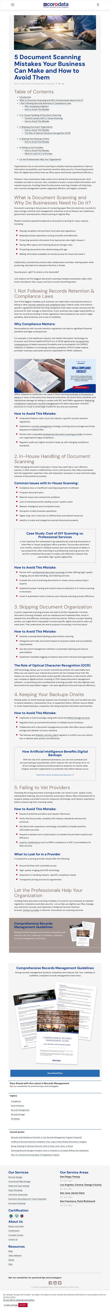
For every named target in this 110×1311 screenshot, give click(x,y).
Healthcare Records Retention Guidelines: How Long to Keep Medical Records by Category (49, 1142)
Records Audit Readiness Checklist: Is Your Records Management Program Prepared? (46, 1137)
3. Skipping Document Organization (36, 127)
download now (55, 1073)
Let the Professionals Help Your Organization (40, 159)
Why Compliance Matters (37, 106)
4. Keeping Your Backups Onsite (34, 138)
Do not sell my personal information (18, 1300)
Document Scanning (16, 1203)
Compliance (16, 1101)
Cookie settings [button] (11, 1305)
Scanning (50, 84)
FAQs (10, 1264)
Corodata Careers (15, 1235)
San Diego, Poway (70, 1176)
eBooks (11, 1260)
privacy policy (9, 1297)
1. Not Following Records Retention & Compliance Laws (45, 103)
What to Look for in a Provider (38, 153)
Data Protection (17, 1105)
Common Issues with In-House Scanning (44, 118)
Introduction (25, 97)
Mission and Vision (16, 1226)
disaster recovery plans (47, 735)
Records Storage (18, 1114)
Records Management (36, 84)
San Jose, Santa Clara (72, 1193)
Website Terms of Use (70, 1287)
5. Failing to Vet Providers (31, 147)
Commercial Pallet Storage (19, 1181)
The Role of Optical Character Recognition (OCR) (48, 133)
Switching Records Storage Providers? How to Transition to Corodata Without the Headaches (50, 1150)
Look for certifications (29, 842)
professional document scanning (48, 572)
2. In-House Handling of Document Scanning (40, 115)
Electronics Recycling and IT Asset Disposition (27, 1199)
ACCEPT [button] (23, 1305)
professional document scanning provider (62, 434)
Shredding (15, 1119)
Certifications (14, 1231)
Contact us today (31, 910)
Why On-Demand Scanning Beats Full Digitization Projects (35, 1155)
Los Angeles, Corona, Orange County (81, 1184)
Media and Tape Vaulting (18, 1186)
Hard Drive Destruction (18, 1194)
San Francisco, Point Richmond (77, 1201)
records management (42, 426)
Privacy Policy (53, 1287)
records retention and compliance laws (46, 304)
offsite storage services (79, 717)
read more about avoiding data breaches (53, 775)
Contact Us (13, 1239)
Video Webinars (15, 1255)
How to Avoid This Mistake (37, 109)
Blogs (10, 1251)
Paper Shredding (15, 1190)
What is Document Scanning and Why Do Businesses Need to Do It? (51, 100)
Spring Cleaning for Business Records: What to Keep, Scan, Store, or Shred (42, 1146)
